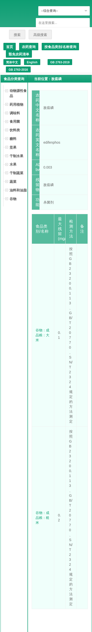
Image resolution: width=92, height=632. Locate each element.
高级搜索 (40, 35)
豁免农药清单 (19, 54)
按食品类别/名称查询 (60, 47)
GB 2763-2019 (60, 62)
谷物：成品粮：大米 (42, 335)
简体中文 (12, 62)
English (32, 62)
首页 (9, 47)
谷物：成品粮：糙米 (42, 518)
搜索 (17, 35)
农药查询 (29, 47)
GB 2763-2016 (18, 69)
